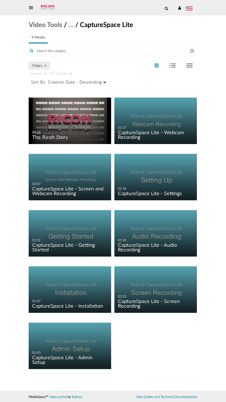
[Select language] (190, 8)
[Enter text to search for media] (106, 51)
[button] (32, 7)
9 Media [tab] (38, 37)
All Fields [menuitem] (49, 73)
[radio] (156, 65)
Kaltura (77, 397)
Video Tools (45, 24)
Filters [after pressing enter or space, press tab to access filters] (39, 65)
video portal (58, 397)
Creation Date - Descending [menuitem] (66, 82)
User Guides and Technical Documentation (166, 397)
